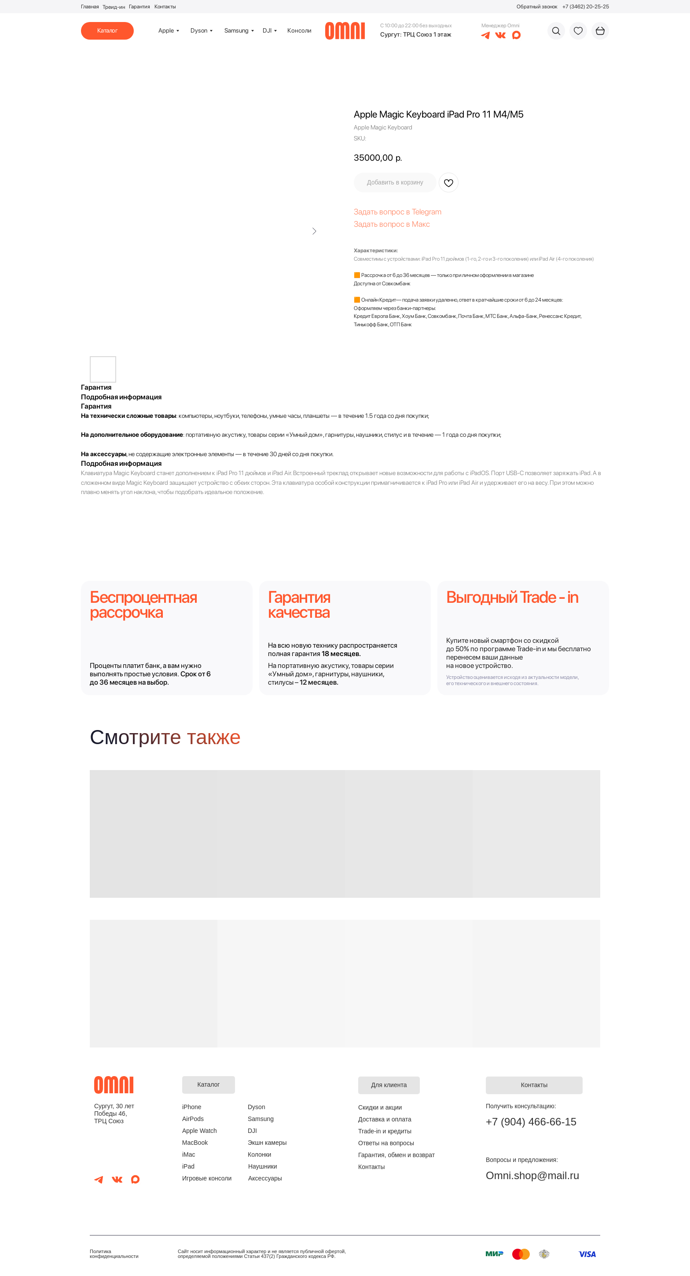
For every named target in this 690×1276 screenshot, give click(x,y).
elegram (428, 211)
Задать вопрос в (383, 211)
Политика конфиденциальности (114, 1254)
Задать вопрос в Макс (392, 224)
